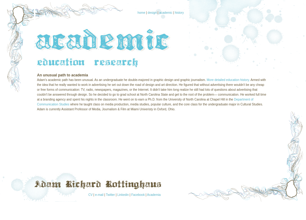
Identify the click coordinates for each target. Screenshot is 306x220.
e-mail (99, 194)
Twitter (110, 194)
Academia (154, 194)
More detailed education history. (228, 80)
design (152, 12)
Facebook (138, 194)
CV (90, 194)
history (179, 12)
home (141, 12)
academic (165, 12)
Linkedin (123, 194)
